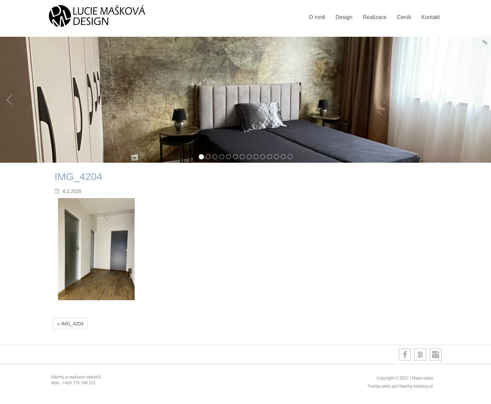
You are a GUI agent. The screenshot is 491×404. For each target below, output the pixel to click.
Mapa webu (422, 378)
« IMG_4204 (70, 323)
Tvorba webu (379, 386)
